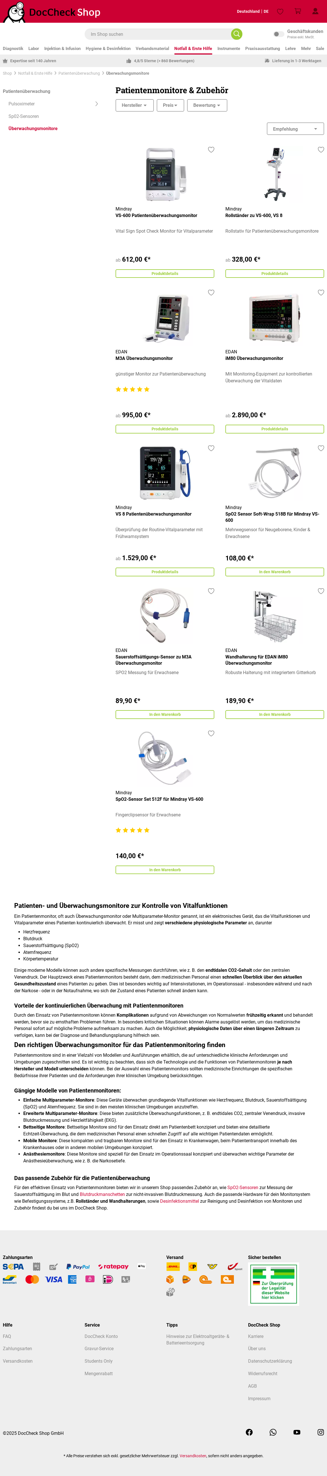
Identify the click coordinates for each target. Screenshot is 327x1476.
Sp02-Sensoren (24, 116)
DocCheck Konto (101, 1336)
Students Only (99, 1361)
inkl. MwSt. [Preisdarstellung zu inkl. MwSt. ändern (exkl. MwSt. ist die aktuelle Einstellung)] (298, 34)
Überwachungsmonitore (33, 128)
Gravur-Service (99, 1348)
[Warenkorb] (298, 11)
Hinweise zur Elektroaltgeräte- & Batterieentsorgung (197, 1340)
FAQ (7, 1336)
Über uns (257, 1348)
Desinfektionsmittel (179, 1206)
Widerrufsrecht (262, 1373)
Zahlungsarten (17, 1348)
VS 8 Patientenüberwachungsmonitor (154, 516)
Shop (7, 73)
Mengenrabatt (99, 1373)
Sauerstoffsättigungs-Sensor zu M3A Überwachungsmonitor (154, 663)
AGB (252, 1386)
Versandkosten (18, 1361)
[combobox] (161, 34)
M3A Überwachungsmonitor (144, 359)
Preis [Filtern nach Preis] (170, 105)
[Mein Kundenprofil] (315, 11)
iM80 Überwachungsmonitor (254, 359)
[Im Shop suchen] (236, 34)
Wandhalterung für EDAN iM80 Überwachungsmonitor (256, 663)
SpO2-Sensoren (242, 1192)
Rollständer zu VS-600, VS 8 (253, 215)
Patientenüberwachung (26, 91)
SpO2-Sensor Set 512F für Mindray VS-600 (159, 803)
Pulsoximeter (53, 104)
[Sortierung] (295, 128)
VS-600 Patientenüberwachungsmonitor (156, 215)
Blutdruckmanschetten (102, 1199)
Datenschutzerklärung (270, 1361)
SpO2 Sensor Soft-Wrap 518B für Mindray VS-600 (272, 519)
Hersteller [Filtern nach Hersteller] (135, 105)
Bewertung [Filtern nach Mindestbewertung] (207, 105)
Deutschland (244, 11)
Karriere (255, 1336)
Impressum (259, 1398)
